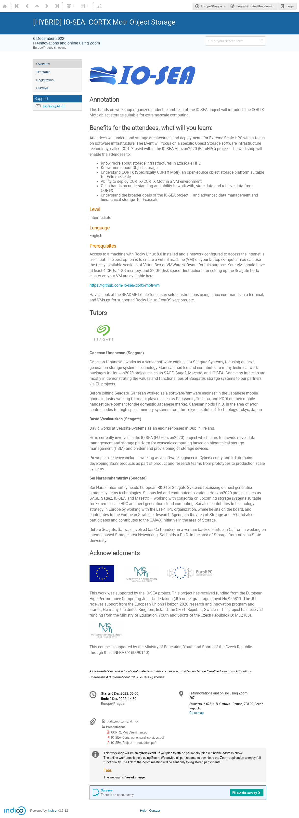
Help (143, 810)
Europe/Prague (211, 6)
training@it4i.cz (54, 106)
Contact (154, 810)
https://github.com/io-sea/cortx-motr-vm (125, 285)
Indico (52, 810)
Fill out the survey (244, 792)
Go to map (196, 712)
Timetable (43, 72)
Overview (43, 64)
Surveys (42, 88)
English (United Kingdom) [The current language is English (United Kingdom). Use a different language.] (254, 6)
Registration (45, 80)
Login (290, 6)
